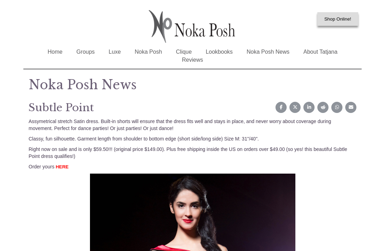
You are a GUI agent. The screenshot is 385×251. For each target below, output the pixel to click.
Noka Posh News (268, 52)
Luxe (115, 52)
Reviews (192, 60)
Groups (85, 52)
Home (54, 52)
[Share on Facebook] (281, 107)
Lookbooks (219, 52)
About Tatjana (320, 52)
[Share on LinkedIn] (309, 107)
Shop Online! (337, 19)
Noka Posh (148, 52)
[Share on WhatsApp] (336, 107)
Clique (184, 52)
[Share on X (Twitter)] (295, 107)
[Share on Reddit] (323, 107)
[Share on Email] (350, 107)
